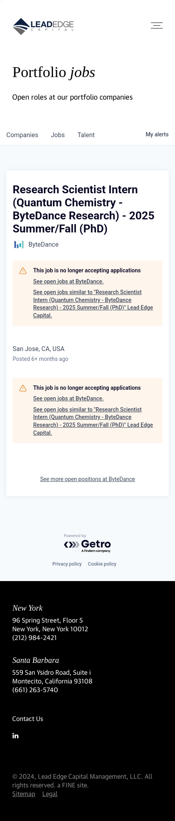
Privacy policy (66, 564)
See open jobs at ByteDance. (68, 281)
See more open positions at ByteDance (87, 479)
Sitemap (23, 793)
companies (22, 135)
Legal (50, 793)
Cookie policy (102, 564)
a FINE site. (73, 785)
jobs (58, 135)
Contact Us (27, 719)
